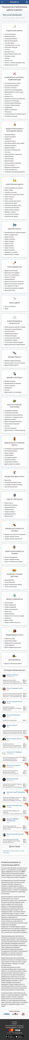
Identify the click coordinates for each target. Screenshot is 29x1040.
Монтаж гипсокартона (10, 41)
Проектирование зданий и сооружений (15, 327)
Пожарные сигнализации (11, 101)
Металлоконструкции (10, 505)
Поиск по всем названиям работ (12, 15)
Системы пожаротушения (11, 105)
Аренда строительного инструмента (14, 534)
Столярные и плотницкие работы (13, 448)
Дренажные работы (9, 419)
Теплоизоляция (8, 158)
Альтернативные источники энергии (14, 114)
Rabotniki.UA (14, 2)
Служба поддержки (11, 1027)
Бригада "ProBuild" (12, 725)
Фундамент (7, 139)
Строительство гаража (10, 216)
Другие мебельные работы (11, 464)
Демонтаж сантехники (10, 270)
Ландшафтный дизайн (10, 410)
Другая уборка (8, 620)
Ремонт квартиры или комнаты (13, 188)
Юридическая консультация (12, 643)
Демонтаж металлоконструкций (13, 288)
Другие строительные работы (12, 663)
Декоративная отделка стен (12, 54)
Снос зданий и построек (11, 286)
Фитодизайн (7, 388)
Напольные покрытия (10, 47)
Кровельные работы (10, 145)
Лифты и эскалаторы (10, 109)
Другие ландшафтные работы (12, 421)
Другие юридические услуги (12, 647)
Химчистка (7, 618)
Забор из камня (8, 237)
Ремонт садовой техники (11, 559)
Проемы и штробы (9, 277)
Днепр (8, 851)
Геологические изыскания (11, 338)
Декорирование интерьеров (12, 383)
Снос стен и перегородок (11, 275)
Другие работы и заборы (11, 254)
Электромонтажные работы (12, 83)
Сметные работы (9, 331)
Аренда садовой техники (11, 536)
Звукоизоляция (8, 161)
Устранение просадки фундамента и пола (16, 172)
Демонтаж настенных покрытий (13, 281)
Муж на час (7, 480)
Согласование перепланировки (13, 342)
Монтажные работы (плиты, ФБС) (13, 143)
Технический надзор (10, 336)
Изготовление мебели (10, 451)
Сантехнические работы (11, 85)
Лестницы (7, 152)
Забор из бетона (8, 248)
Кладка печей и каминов (11, 210)
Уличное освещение (9, 428)
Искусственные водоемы (11, 424)
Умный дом (7, 112)
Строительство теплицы (11, 214)
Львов (22, 851)
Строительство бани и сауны (12, 205)
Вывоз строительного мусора (12, 584)
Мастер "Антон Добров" (13, 765)
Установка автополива (10, 413)
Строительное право (10, 641)
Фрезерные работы (9, 514)
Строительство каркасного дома (13, 194)
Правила (14, 1024)
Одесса (18, 851)
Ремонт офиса (8, 190)
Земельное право (9, 638)
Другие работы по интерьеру (12, 392)
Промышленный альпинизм (12, 163)
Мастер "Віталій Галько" (13, 715)
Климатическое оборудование (12, 90)
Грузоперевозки (8, 580)
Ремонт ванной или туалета (12, 201)
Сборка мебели (8, 455)
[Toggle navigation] (2, 2)
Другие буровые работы (11, 365)
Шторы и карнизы (9, 385)
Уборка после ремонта (10, 609)
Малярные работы (9, 36)
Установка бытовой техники (12, 482)
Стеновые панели (9, 56)
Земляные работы (9, 147)
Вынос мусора (8, 603)
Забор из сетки (8, 243)
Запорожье (6, 852)
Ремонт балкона (8, 196)
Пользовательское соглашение (14, 1025)
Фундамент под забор (10, 252)
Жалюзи (6, 390)
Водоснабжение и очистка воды (13, 92)
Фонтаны (6, 426)
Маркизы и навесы (9, 212)
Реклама (14, 1022)
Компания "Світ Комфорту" (14, 752)
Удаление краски (9, 279)
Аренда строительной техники (12, 539)
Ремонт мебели (8, 453)
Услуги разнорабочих (10, 169)
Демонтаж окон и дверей (11, 273)
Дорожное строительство (11, 167)
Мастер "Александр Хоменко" (15, 834)
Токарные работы (9, 511)
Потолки (6, 49)
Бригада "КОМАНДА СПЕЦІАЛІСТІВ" (12, 819)
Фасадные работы (9, 134)
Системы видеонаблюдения (12, 103)
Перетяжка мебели (9, 459)
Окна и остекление (9, 306)
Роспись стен (7, 60)
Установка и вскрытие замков (12, 484)
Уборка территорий (9, 605)
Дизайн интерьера (9, 381)
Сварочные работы (9, 507)
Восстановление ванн (10, 487)
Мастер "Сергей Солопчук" (14, 738)
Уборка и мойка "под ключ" (11, 622)
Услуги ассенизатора (10, 586)
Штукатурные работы (10, 38)
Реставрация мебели (10, 457)
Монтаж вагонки (8, 52)
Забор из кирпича (9, 239)
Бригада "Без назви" (12, 779)
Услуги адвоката (8, 645)
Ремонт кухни (8, 199)
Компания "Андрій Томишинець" (16, 792)
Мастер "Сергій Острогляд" (14, 701)
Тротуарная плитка (9, 141)
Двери (5, 308)
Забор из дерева (8, 241)
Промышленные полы (10, 65)
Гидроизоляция (8, 156)
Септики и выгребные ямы (11, 150)
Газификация (7, 107)
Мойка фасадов (8, 613)
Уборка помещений (9, 607)
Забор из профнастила (10, 234)
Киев (4, 851)
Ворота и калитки (9, 250)
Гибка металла (8, 516)
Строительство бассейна (11, 207)
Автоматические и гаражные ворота (14, 232)
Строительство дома (10, 192)
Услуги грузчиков (9, 582)
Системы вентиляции (10, 116)
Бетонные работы (9, 165)
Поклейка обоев (8, 43)
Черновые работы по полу (11, 45)
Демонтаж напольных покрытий (13, 283)
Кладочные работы (9, 137)
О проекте (21, 1027)
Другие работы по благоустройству (14, 430)
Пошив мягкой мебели (10, 462)
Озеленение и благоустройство (13, 415)
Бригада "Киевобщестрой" (14, 805)
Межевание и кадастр (10, 340)
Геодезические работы (10, 333)
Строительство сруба (10, 203)
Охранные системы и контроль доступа (15, 98)
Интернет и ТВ (8, 96)
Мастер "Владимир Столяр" (15, 688)
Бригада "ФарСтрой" (12, 675)
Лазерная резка (8, 509)
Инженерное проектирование (12, 329)
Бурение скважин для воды (12, 360)
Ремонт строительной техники (12, 561)
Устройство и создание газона (12, 417)
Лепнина (6, 58)
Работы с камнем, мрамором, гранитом (15, 62)
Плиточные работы (9, 34)
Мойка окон (7, 611)
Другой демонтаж (9, 290)
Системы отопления (9, 87)
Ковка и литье (8, 503)
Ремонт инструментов (10, 557)
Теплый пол (7, 94)
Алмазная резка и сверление (12, 154)
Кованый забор (8, 245)
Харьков (12, 851)
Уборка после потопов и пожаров (13, 616)
